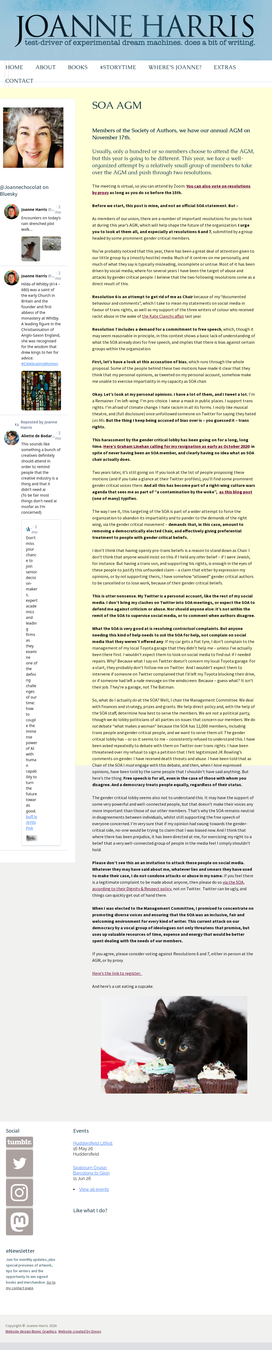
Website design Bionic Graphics (31, 1331)
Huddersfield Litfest (93, 1143)
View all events (94, 1189)
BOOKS (78, 67)
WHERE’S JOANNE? (174, 67)
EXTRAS (225, 67)
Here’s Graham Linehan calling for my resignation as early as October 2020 (176, 446)
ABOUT (46, 67)
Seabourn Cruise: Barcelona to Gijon (91, 1170)
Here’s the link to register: (117, 973)
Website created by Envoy (79, 1331)
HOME (14, 67)
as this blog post (235, 491)
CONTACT (19, 80)
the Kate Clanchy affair (163, 316)
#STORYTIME (118, 67)
